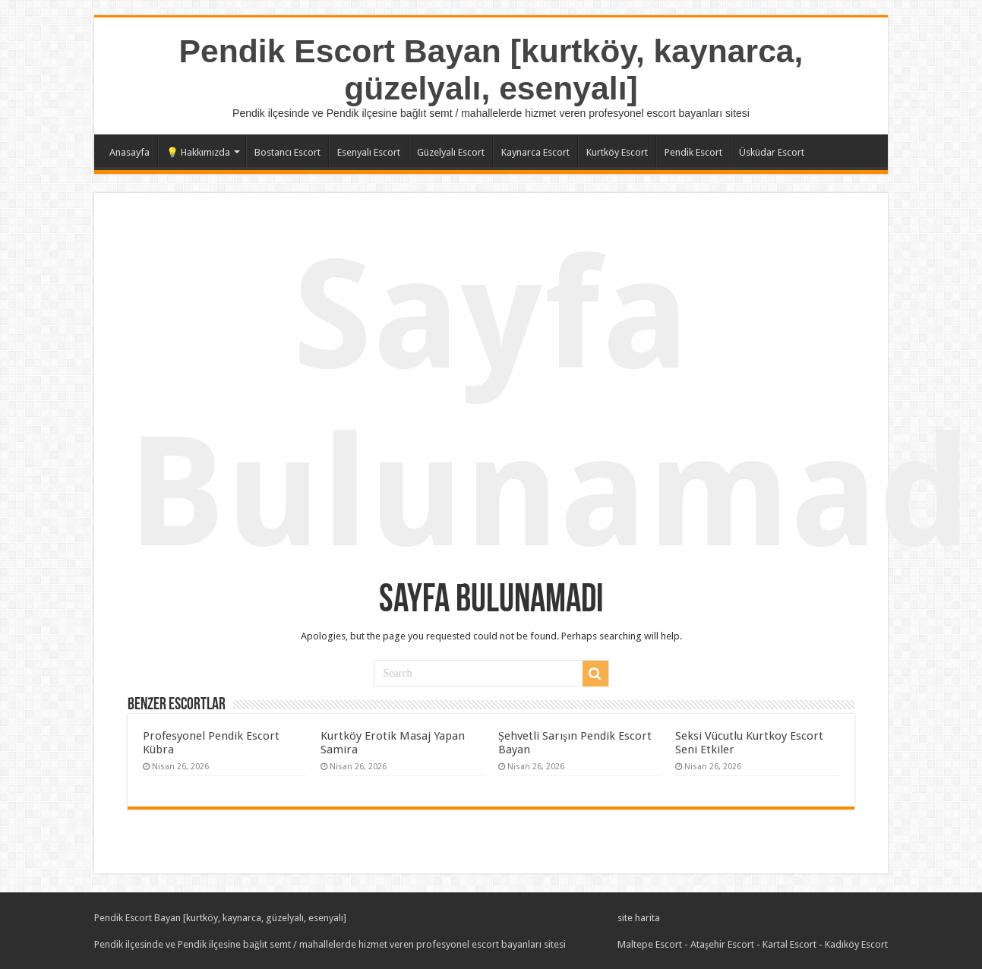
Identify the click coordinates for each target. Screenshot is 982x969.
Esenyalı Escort (368, 152)
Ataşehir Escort (722, 944)
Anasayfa (129, 152)
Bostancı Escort (287, 152)
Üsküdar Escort (771, 152)
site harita (638, 917)
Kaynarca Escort (535, 152)
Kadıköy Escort (856, 944)
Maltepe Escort (649, 944)
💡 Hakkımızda (198, 152)
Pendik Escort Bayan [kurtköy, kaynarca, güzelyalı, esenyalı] (491, 69)
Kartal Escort (789, 944)
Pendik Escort (693, 152)
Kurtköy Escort (617, 152)
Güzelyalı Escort (451, 152)
